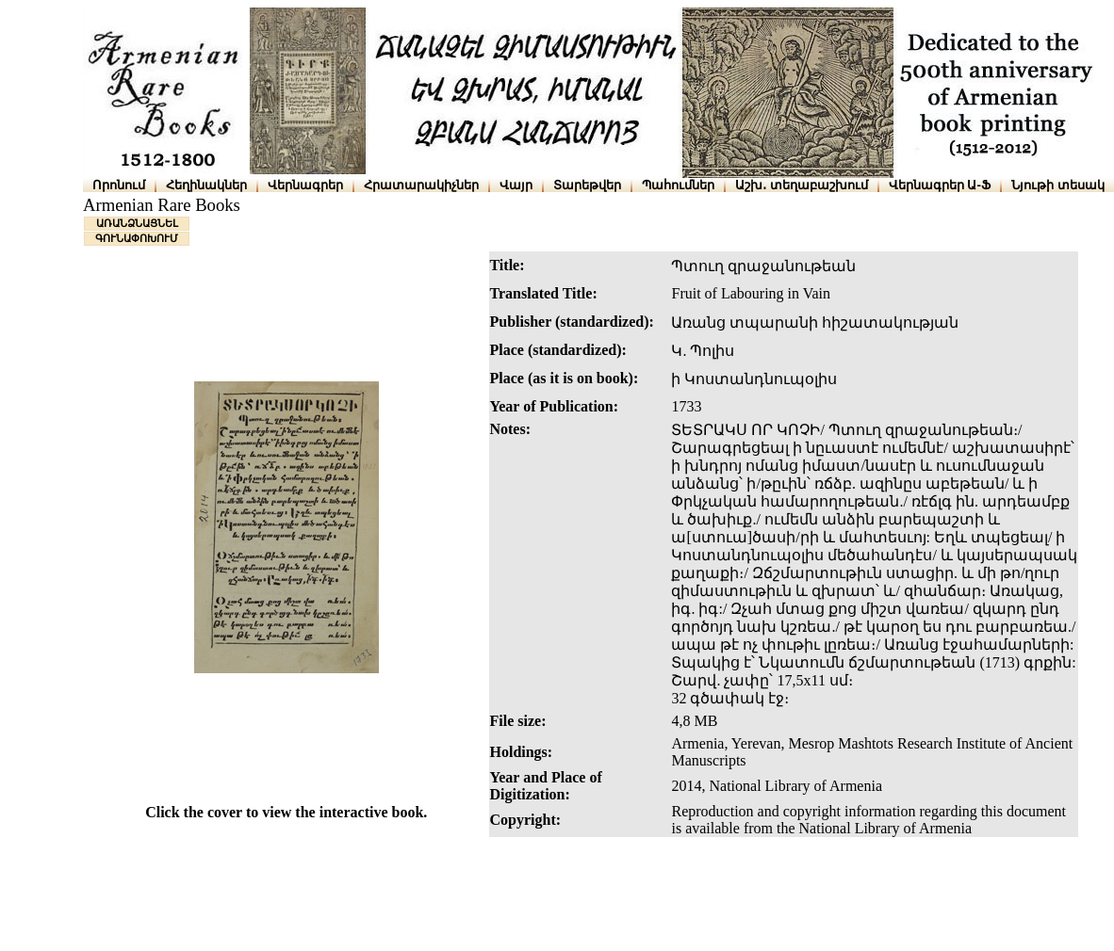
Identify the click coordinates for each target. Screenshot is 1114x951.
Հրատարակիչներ (421, 185)
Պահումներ (678, 185)
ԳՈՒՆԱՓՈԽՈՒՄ (136, 238)
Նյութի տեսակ (1058, 185)
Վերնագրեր (305, 185)
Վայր (516, 185)
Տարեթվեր (587, 185)
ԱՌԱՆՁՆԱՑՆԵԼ (137, 223)
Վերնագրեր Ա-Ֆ (940, 185)
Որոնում (118, 185)
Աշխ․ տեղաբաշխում (801, 185)
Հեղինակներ (206, 185)
